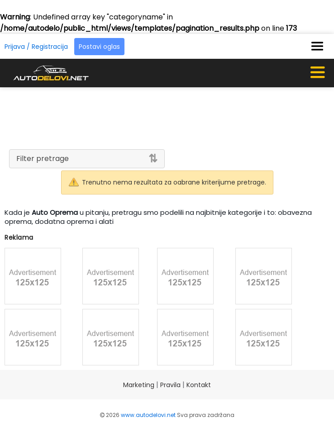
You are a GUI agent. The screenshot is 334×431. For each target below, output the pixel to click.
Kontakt (198, 384)
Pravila (170, 384)
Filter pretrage (42, 158)
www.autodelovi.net (148, 415)
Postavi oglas (99, 46)
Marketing (138, 384)
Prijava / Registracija (36, 46)
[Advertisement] (167, 116)
